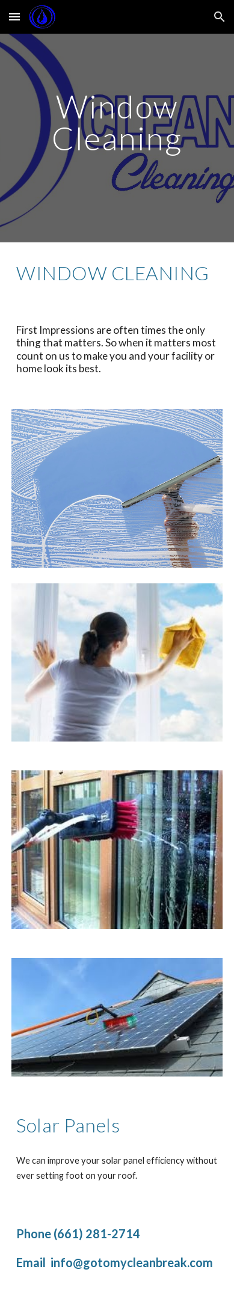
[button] (14, 16)
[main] (117, 122)
